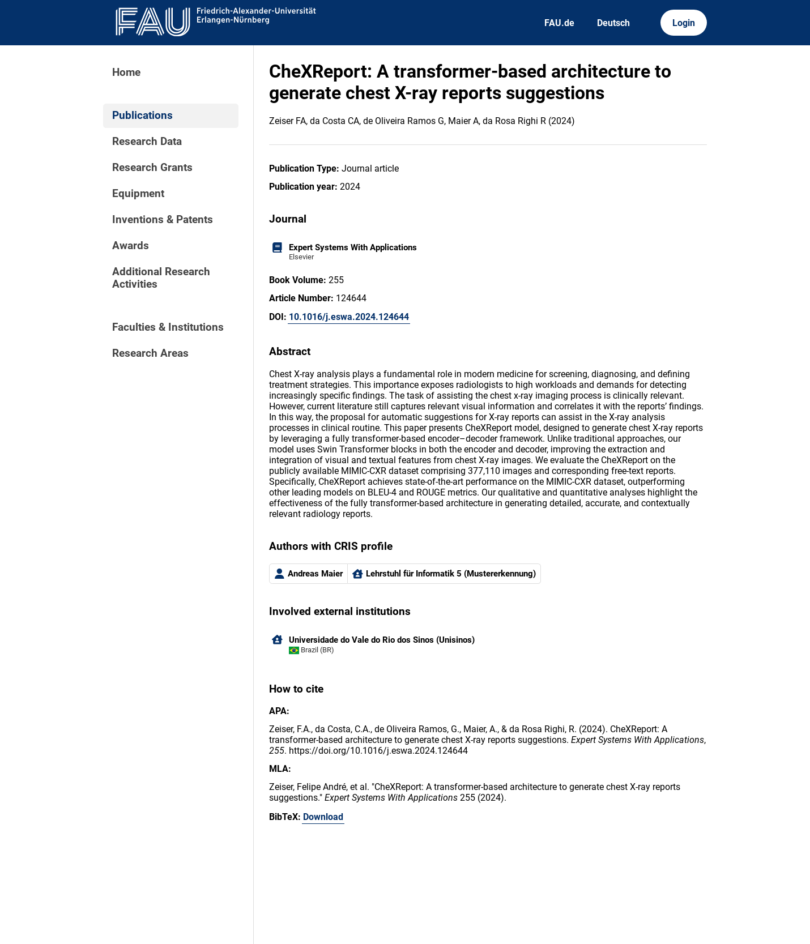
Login (683, 23)
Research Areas (150, 353)
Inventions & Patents (162, 219)
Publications (142, 115)
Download (323, 816)
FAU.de (559, 23)
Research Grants (152, 167)
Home (126, 72)
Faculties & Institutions (168, 327)
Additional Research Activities (161, 278)
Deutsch (613, 23)
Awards (130, 246)
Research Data (147, 141)
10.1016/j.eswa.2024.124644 (349, 316)
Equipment (138, 193)
